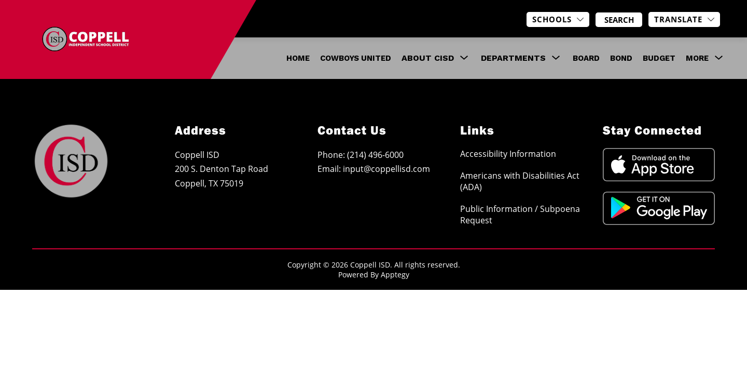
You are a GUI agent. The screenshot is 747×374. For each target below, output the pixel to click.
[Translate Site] (684, 19)
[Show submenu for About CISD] (428, 58)
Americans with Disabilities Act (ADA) (519, 181)
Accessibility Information (508, 153)
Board (586, 58)
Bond (621, 58)
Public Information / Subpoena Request (520, 214)
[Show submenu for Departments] (513, 58)
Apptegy (395, 274)
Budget (659, 58)
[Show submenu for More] (697, 58)
